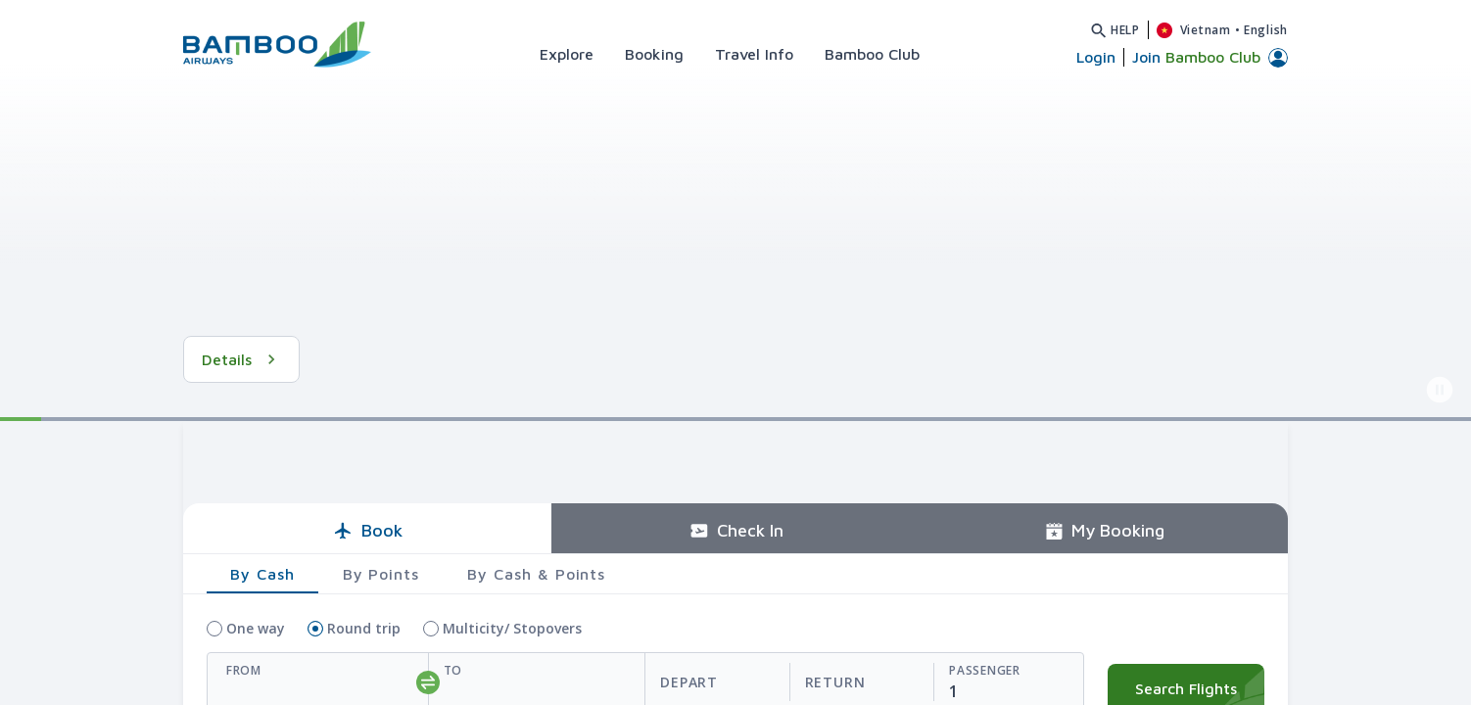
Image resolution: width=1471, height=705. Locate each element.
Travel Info (754, 54)
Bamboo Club (872, 54)
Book (368, 530)
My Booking (1104, 530)
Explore (566, 54)
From (243, 670)
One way (255, 628)
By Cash (262, 574)
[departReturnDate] (788, 683)
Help (1125, 30)
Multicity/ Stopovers (512, 628)
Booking (654, 54)
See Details (257, 359)
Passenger (984, 670)
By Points (381, 574)
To (453, 670)
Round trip (364, 628)
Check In (735, 530)
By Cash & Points (536, 574)
